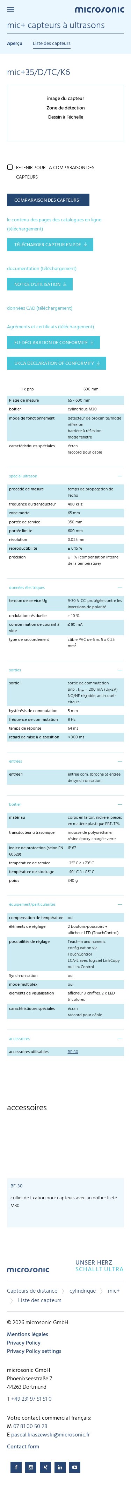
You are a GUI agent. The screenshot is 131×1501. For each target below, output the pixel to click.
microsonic (28, 1272)
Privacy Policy (24, 1343)
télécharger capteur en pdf (47, 245)
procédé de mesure (26, 489)
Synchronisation (23, 975)
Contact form (23, 1447)
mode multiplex (23, 984)
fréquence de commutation (33, 719)
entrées (15, 761)
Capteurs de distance (32, 1291)
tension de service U (28, 600)
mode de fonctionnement (31, 418)
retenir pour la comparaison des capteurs (55, 172)
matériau (17, 817)
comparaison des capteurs (46, 200)
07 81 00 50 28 (30, 1426)
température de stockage (31, 872)
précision (17, 557)
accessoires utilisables (29, 1052)
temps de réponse (25, 728)
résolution (18, 539)
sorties (15, 670)
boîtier (15, 409)
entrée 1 (16, 774)
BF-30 (73, 1052)
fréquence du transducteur (32, 504)
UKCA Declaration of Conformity (54, 364)
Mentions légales (27, 1334)
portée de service (24, 522)
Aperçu (14, 44)
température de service (29, 863)
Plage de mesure (24, 400)
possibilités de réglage (29, 941)
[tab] (65, 475)
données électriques (27, 587)
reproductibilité (23, 548)
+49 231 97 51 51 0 (31, 1399)
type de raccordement (29, 639)
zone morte (19, 513)
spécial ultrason (23, 476)
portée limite (20, 531)
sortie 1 (15, 683)
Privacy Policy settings (34, 1351)
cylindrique (83, 1291)
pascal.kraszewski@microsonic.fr (50, 1435)
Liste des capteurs (52, 44)
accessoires (19, 1039)
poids (14, 880)
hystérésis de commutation (33, 711)
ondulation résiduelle (27, 615)
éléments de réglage (27, 926)
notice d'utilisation (37, 285)
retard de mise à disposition (34, 737)
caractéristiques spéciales (32, 446)
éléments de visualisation (31, 993)
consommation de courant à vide (34, 628)
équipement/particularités (32, 904)
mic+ (114, 1291)
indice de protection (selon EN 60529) (36, 851)
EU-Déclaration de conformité (51, 343)
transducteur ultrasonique (31, 832)
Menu (10, 9)
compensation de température (36, 918)
